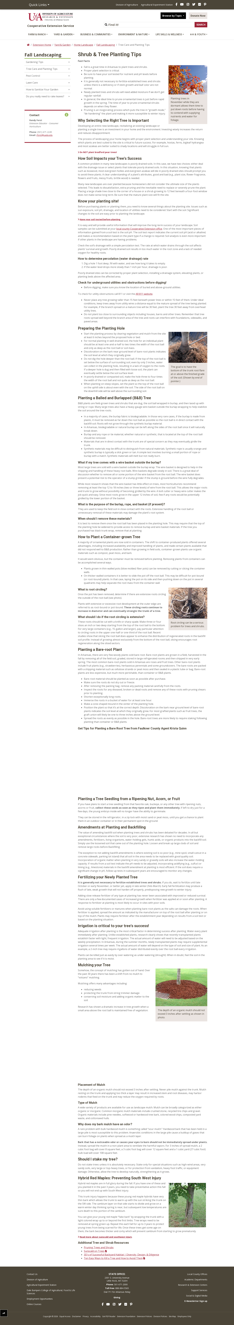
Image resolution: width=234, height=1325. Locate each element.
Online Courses (34, 1304)
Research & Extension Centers (192, 1284)
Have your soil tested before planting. (100, 219)
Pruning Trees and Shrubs (99, 1247)
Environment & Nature (133, 34)
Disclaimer (76, 1316)
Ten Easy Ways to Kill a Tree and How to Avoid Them (113, 1258)
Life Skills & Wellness (169, 34)
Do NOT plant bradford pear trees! (98, 152)
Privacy (86, 1316)
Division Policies (160, 1316)
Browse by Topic (172, 15)
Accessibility (95, 1316)
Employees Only (184, 1316)
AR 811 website (144, 294)
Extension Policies (144, 1316)
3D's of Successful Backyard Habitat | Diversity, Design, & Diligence (121, 1254)
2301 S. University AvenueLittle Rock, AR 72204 (117, 1279)
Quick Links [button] (38, 4)
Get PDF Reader (109, 1316)
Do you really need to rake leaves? (45, 96)
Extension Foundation (126, 1316)
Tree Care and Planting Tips (41, 69)
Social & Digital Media (196, 1295)
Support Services (199, 1290)
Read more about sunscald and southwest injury (106, 1237)
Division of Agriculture (127, 4)
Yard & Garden (63, 34)
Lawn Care (32, 82)
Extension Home (42, 44)
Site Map (172, 1316)
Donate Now (198, 15)
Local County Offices (197, 1274)
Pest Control (33, 75)
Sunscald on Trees (94, 1251)
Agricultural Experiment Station (157, 4)
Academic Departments (195, 1279)
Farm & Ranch (37, 34)
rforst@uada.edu (44, 135)
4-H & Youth (197, 34)
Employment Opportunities (40, 1298)
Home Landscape (83, 44)
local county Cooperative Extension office (139, 228)
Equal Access (65, 1316)
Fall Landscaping (105, 44)
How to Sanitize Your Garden (42, 89)
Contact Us (32, 1274)
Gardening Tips (34, 62)
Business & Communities (95, 34)
